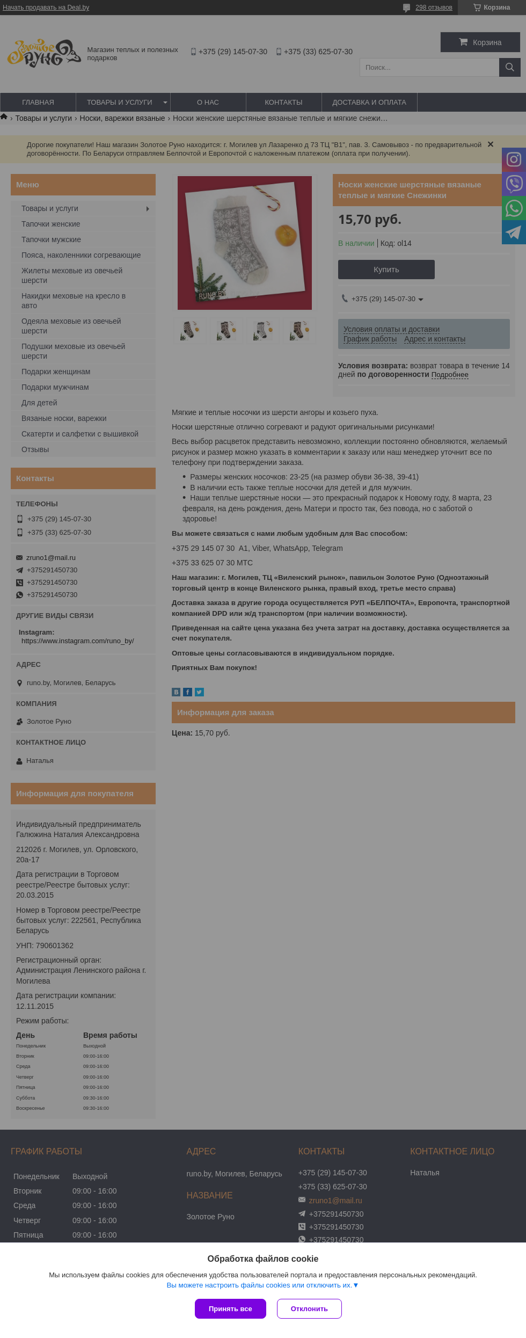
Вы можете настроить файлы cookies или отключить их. (259, 1285)
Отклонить (309, 1309)
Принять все (230, 1309)
